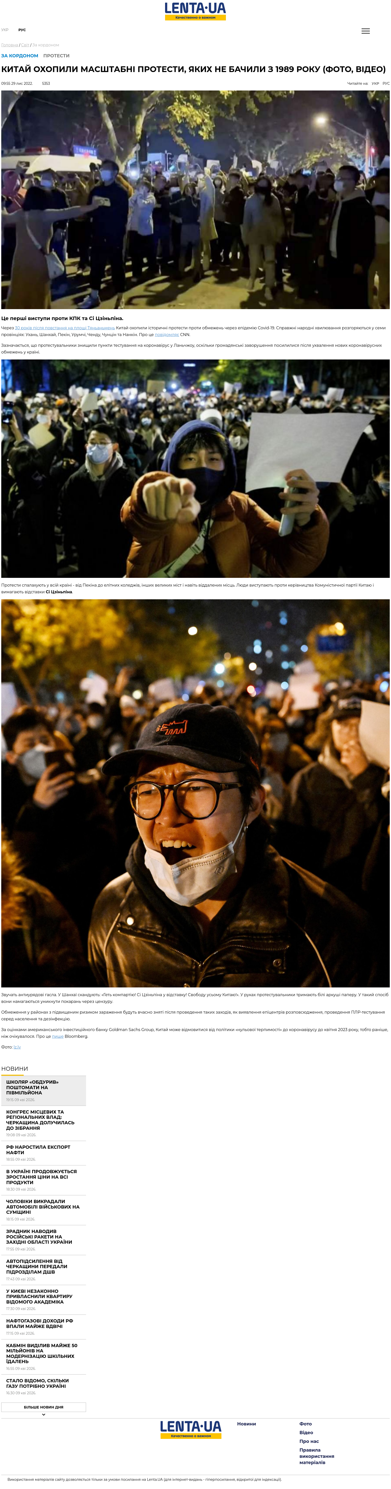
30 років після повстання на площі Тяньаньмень (65, 328)
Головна (9, 45)
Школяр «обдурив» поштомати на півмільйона (32, 1087)
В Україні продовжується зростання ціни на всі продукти (41, 1177)
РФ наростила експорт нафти (38, 1149)
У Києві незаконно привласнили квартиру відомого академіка (39, 1297)
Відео (306, 1432)
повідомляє (167, 334)
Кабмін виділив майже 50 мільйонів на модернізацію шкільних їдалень (41, 1354)
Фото (305, 1424)
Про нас (309, 1441)
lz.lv (17, 1047)
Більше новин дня (44, 1407)
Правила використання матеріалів (316, 1456)
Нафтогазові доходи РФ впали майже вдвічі (39, 1323)
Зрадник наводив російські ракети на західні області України (39, 1237)
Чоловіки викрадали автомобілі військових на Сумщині (43, 1207)
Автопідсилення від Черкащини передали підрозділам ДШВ (36, 1267)
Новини (246, 1424)
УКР (375, 83)
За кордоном (45, 45)
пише (58, 1036)
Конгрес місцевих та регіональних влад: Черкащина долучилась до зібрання (40, 1120)
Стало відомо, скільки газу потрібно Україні (37, 1383)
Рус (22, 30)
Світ (25, 45)
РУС (386, 83)
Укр (4, 30)
